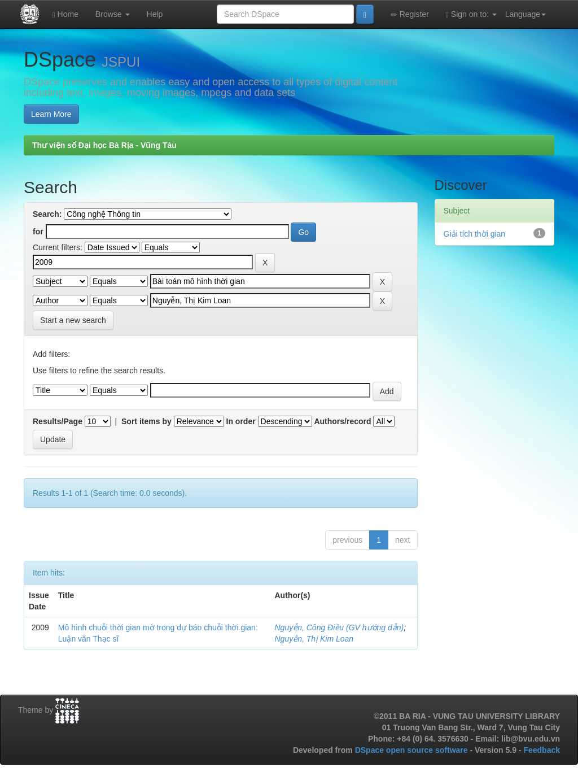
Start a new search (73, 320)
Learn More (51, 114)
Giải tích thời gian (475, 233)
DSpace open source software (412, 750)
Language (525, 14)
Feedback (541, 750)
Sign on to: (471, 14)
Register (410, 14)
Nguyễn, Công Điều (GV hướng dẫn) (339, 627)
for (38, 231)
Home (65, 14)
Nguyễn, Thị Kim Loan (314, 638)
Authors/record (342, 421)
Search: (47, 214)
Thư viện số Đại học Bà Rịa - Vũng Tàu (104, 145)
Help (155, 14)
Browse (112, 14)
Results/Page (57, 421)
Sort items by (146, 421)
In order (241, 421)
